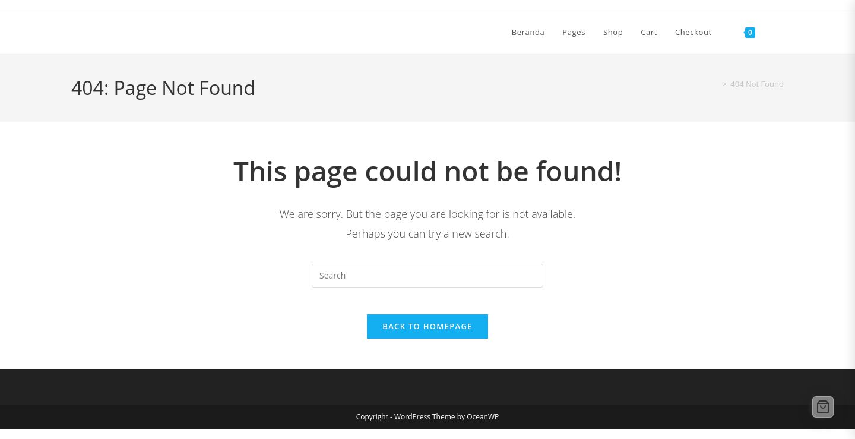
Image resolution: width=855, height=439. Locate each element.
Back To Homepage (427, 335)
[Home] (713, 83)
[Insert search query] (427, 276)
